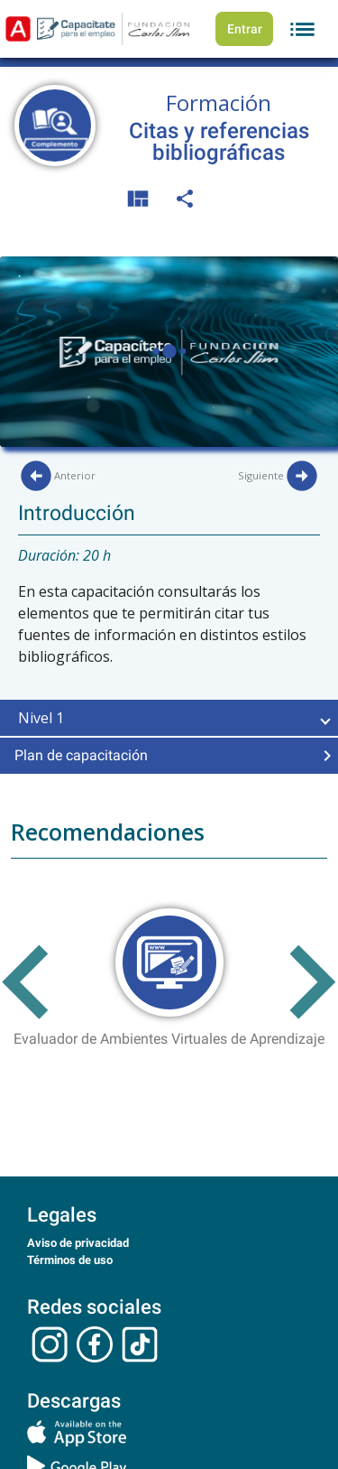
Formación (218, 102)
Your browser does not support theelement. (169, 351)
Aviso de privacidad (78, 1243)
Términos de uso (70, 1260)
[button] (169, 718)
